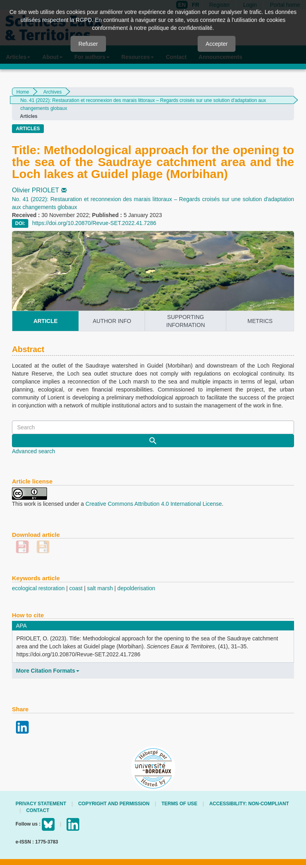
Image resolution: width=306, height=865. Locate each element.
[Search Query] (153, 427)
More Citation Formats (47, 670)
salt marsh (100, 588)
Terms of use (179, 803)
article (45, 321)
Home (22, 92)
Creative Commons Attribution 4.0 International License (153, 504)
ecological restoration (38, 588)
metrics (260, 321)
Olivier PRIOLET (40, 190)
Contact (37, 810)
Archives (52, 92)
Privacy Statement (41, 803)
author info (112, 321)
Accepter (217, 44)
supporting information (185, 321)
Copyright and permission (113, 803)
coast (75, 588)
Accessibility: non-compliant (249, 803)
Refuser (88, 44)
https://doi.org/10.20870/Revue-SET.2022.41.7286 (94, 223)
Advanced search (33, 451)
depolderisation (136, 588)
